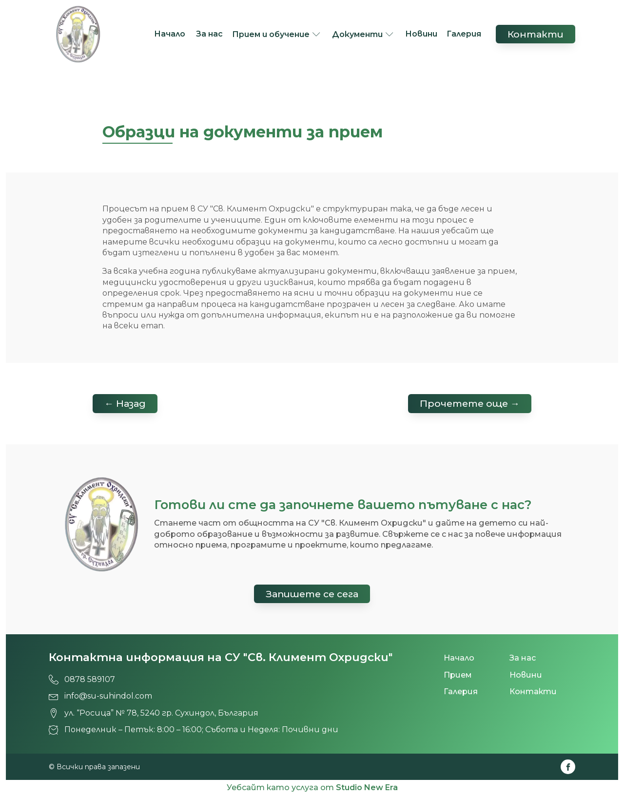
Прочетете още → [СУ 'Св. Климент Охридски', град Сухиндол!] (470, 403)
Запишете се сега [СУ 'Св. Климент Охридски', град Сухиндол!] (312, 594)
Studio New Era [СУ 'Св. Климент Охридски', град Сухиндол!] (367, 787)
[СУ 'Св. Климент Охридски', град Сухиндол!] (78, 34)
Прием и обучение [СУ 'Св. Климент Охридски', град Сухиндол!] (271, 34)
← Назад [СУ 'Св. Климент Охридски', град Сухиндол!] (125, 403)
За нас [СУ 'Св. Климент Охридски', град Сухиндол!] (209, 33)
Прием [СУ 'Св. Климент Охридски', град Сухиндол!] (458, 675)
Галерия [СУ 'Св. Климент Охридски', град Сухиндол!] (464, 33)
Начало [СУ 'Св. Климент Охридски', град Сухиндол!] (170, 33)
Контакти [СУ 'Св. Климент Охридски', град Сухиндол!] (535, 34)
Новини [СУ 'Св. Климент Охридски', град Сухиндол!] (421, 33)
